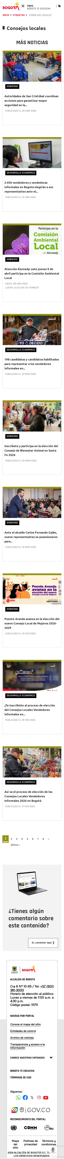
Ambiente (12, 259)
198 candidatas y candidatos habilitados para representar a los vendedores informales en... (31, 364)
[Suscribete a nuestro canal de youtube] (45, 1097)
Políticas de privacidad (30, 1142)
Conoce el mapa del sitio (25, 1024)
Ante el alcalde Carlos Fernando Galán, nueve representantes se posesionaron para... (31, 537)
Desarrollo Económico (21, 173)
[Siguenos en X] (32, 1097)
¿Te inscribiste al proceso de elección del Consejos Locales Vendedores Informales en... (29, 710)
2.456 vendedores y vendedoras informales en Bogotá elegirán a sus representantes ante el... (28, 187)
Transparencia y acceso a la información (27, 1046)
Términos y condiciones (48, 1142)
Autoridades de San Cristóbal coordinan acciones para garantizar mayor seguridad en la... (31, 100)
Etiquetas (19, 15)
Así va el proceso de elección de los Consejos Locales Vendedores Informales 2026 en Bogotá (28, 796)
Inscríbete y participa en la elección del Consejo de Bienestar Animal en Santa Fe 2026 (31, 450)
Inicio (6, 15)
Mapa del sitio (15, 1144)
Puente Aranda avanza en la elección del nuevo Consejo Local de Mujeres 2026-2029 (31, 623)
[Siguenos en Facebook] (18, 1097)
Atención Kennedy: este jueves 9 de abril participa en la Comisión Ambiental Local (31, 273)
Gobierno (12, 86)
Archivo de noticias (22, 1037)
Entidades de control (23, 1031)
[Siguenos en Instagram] (38, 1097)
